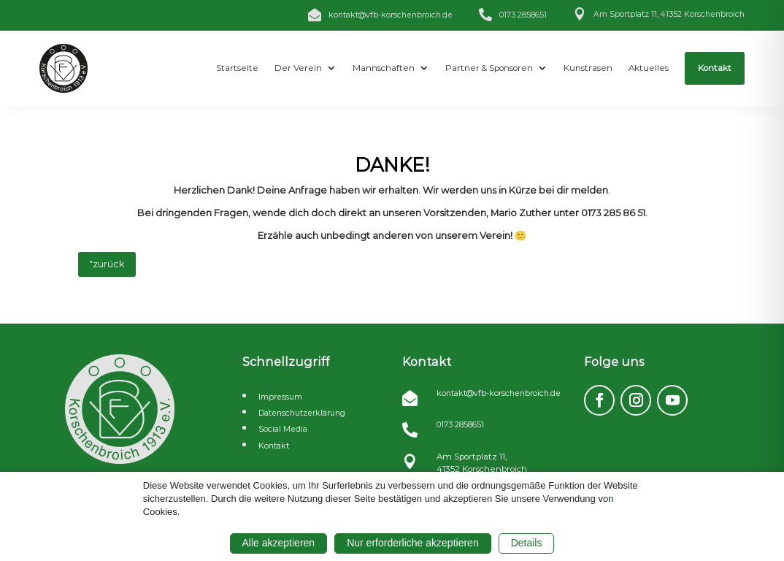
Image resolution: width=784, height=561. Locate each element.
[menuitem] (237, 68)
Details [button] (526, 543)
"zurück (107, 264)
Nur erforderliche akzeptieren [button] (413, 543)
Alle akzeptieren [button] (278, 543)
